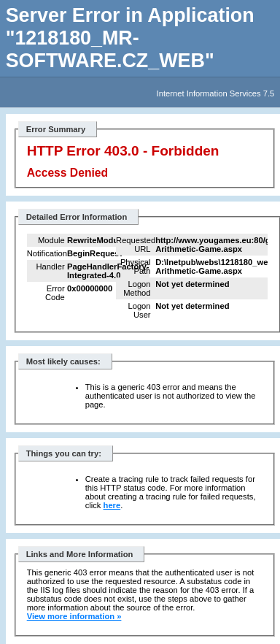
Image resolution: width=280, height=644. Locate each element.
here (112, 505)
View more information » (74, 616)
